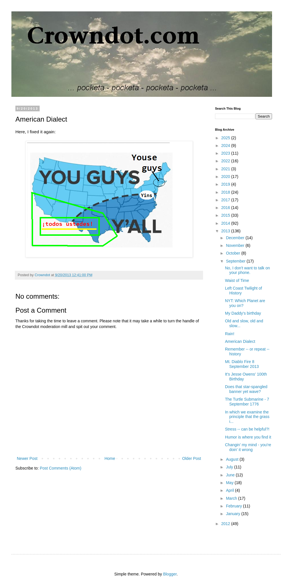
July (230, 467)
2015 (226, 215)
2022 (226, 161)
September (236, 261)
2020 (226, 176)
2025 (226, 138)
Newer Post (27, 458)
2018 (226, 192)
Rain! (229, 333)
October (233, 253)
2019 (226, 184)
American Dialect (240, 341)
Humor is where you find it (248, 437)
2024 (226, 145)
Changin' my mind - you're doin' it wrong (248, 447)
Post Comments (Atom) (60, 468)
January (233, 513)
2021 (226, 169)
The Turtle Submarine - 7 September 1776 (247, 401)
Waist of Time (237, 280)
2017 (226, 200)
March (232, 498)
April (230, 490)
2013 (226, 231)
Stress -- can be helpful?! (247, 429)
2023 (226, 153)
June (231, 475)
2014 (226, 223)
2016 (226, 207)
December (235, 237)
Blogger (170, 574)
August (232, 459)
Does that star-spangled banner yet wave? (246, 389)
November (235, 245)
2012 (226, 523)
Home (109, 458)
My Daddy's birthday (243, 313)
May (230, 482)
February (234, 506)
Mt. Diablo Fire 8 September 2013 (242, 364)
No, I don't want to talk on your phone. (247, 270)
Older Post (191, 458)
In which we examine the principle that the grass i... (247, 417)
